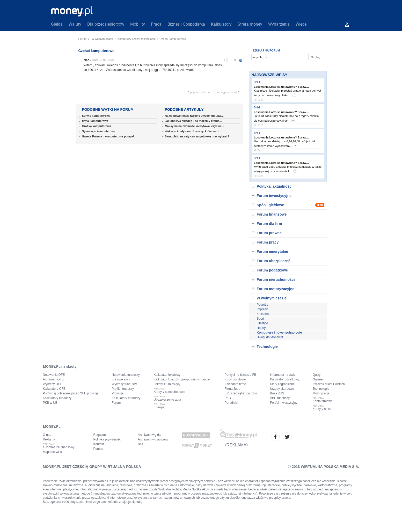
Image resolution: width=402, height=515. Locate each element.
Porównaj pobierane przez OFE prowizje (71, 393)
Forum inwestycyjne (274, 196)
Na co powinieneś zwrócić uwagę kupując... (194, 115)
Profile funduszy (123, 389)
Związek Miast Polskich (329, 384)
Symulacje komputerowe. (99, 131)
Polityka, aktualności (275, 186)
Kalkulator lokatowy (167, 375)
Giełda (57, 24)
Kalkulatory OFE (54, 389)
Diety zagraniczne (282, 384)
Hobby (261, 328)
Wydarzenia (279, 24)
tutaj (139, 502)
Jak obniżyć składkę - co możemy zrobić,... (194, 120)
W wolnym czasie (103, 38)
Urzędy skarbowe (282, 389)
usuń (240, 60)
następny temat (227, 92)
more (294, 95)
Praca (156, 24)
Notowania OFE (54, 375)
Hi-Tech (259, 99)
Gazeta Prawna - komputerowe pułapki (108, 136)
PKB (228, 398)
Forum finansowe (272, 214)
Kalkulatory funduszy (57, 398)
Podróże (262, 304)
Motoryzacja (321, 393)
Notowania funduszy (126, 375)
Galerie (318, 379)
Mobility (137, 24)
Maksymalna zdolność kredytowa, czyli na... (194, 126)
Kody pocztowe (235, 379)
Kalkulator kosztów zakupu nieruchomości (182, 379)
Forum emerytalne (272, 251)
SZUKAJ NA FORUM (266, 50)
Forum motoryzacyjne (275, 289)
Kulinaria (263, 314)
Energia (159, 407)
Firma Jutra (232, 389)
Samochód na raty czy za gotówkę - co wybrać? (197, 136)
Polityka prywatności (107, 439)
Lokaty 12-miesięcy (167, 384)
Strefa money (250, 24)
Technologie (267, 346)
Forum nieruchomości (276, 279)
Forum (82, 38)
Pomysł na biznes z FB (240, 375)
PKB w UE (50, 402)
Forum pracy (268, 242)
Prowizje (117, 393)
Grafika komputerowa (96, 126)
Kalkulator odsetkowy (284, 379)
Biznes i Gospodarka (186, 24)
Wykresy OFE (52, 384)
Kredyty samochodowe (169, 392)
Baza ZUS (277, 393)
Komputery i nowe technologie (137, 38)
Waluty (75, 24)
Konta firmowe (323, 401)
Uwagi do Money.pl (270, 337)
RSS (141, 444)
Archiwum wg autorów (153, 439)
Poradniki (231, 402)
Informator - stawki (283, 375)
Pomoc (98, 449)
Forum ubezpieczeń (274, 261)
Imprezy (262, 309)
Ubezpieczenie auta (167, 399)
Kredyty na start (323, 409)
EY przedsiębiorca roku (241, 393)
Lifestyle (262, 323)
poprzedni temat (200, 92)
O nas (47, 435)
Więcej (302, 24)
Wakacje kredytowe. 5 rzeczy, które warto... (194, 131)
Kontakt (98, 444)
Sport (260, 318)
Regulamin (100, 435)
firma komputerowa (95, 120)
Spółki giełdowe (270, 205)
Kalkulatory (221, 24)
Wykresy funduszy (124, 384)
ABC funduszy (280, 398)
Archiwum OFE (53, 379)
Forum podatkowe (272, 270)
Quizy (317, 375)
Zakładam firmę (235, 384)
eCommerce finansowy (59, 447)
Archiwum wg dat (150, 435)
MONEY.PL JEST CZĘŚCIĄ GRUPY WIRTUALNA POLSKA (92, 467)
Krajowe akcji (121, 379)
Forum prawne (269, 233)
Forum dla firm (269, 224)
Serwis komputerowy (96, 115)
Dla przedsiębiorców (105, 24)
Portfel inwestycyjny (283, 402)
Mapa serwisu (52, 452)
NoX (87, 59)
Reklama (49, 439)
